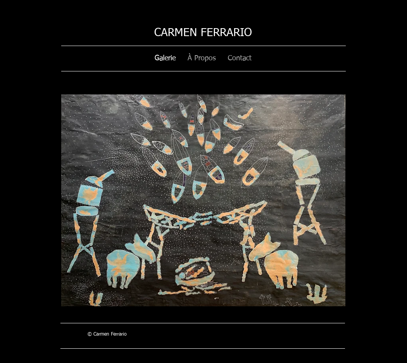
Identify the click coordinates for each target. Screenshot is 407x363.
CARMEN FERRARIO (203, 32)
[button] (203, 200)
